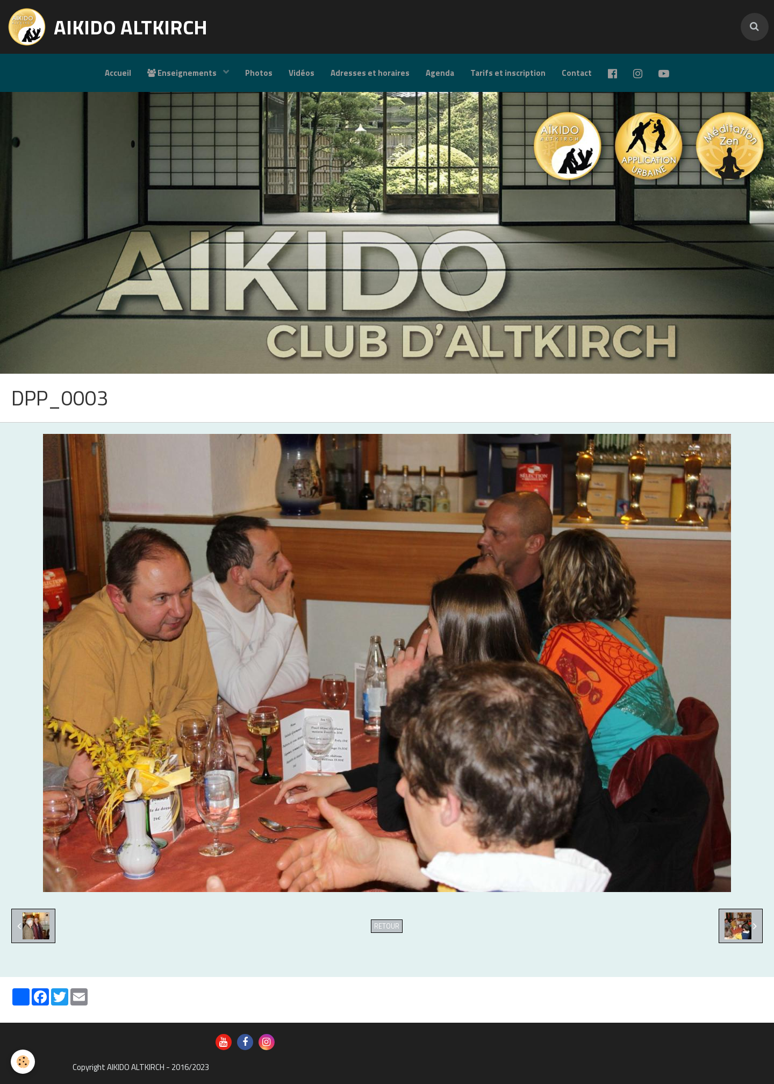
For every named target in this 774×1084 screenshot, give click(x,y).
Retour (386, 926)
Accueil (118, 73)
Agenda (440, 73)
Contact (577, 73)
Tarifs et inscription (508, 73)
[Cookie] (23, 1062)
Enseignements (182, 73)
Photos (259, 73)
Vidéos (301, 73)
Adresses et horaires (370, 73)
